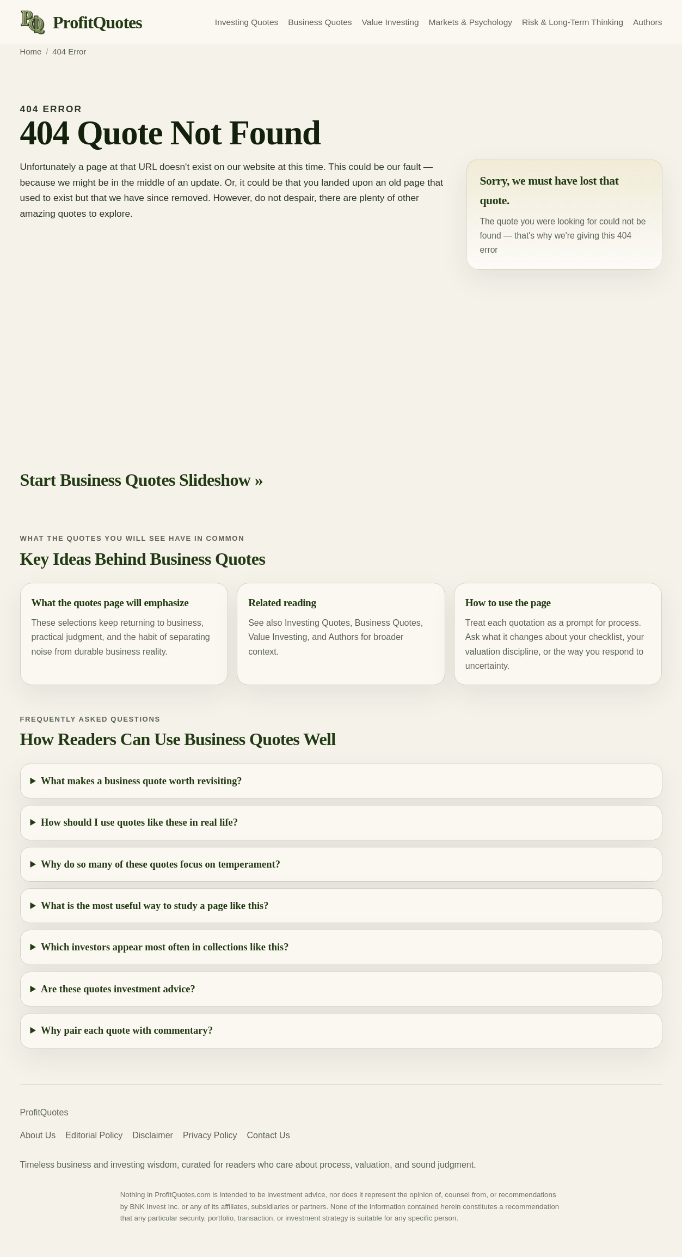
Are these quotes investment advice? (118, 989)
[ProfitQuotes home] (81, 22)
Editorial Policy (93, 1135)
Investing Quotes (246, 22)
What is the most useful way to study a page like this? (154, 905)
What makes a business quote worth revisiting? (141, 781)
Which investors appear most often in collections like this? (164, 947)
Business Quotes (320, 22)
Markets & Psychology (471, 22)
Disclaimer (152, 1135)
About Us (38, 1135)
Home (31, 51)
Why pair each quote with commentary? (127, 1030)
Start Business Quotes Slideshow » (141, 480)
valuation (482, 651)
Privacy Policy (210, 1135)
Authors (647, 22)
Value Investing (390, 22)
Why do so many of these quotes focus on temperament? (160, 864)
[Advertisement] (341, 354)
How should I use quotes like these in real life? (139, 822)
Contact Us (268, 1135)
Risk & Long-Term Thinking (572, 22)
